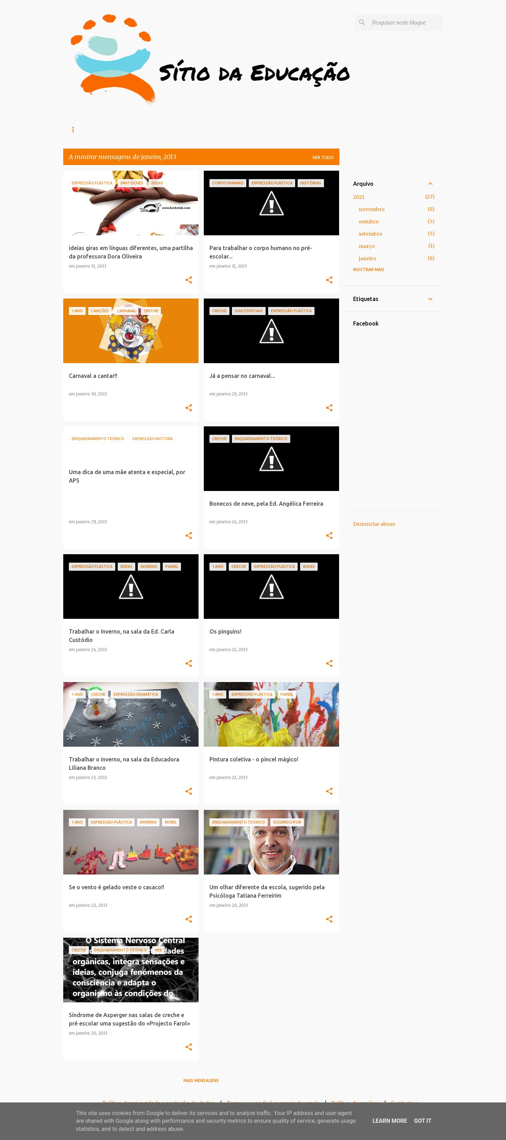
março (367, 246)
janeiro (367, 258)
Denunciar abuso (374, 524)
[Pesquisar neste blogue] (406, 22)
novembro (372, 209)
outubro (369, 221)
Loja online (83, 129)
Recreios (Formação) (138, 129)
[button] (188, 280)
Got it (422, 1121)
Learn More (389, 1121)
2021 (358, 197)
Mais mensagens (201, 1080)
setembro (370, 234)
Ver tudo (323, 157)
